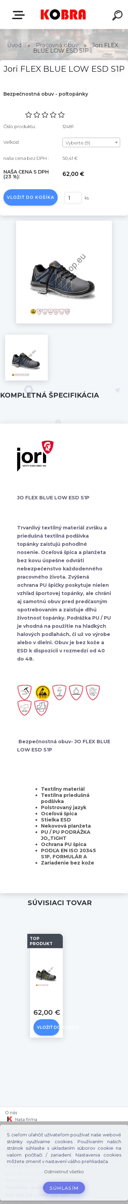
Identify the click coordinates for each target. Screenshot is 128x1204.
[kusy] (73, 198)
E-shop (20, 15)
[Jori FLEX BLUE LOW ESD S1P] (64, 223)
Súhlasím (64, 1188)
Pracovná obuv (57, 45)
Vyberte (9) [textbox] (78, 143)
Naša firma (21, 1119)
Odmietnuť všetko (64, 1171)
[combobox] (91, 142)
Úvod (14, 45)
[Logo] (63, 14)
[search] (118, 16)
